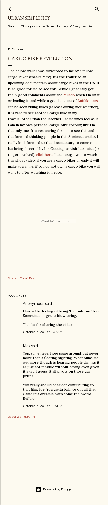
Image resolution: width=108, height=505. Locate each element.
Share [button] (12, 278)
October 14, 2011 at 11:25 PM (42, 406)
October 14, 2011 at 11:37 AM (42, 332)
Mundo (69, 95)
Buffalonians (88, 100)
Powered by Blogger (54, 489)
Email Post (28, 278)
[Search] (97, 8)
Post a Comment (22, 417)
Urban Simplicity (29, 18)
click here (44, 154)
